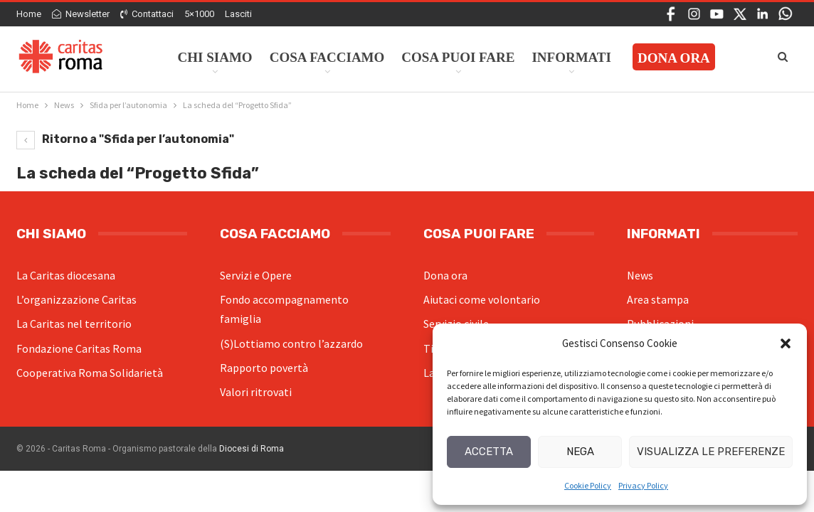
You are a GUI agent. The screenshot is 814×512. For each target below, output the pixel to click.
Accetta (489, 451)
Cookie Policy (587, 485)
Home (28, 14)
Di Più (649, 57)
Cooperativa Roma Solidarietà (89, 373)
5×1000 (199, 14)
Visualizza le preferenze (711, 451)
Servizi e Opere (256, 275)
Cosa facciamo (327, 57)
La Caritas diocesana (65, 275)
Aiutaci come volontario (481, 299)
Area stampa (658, 299)
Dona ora (445, 275)
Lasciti (238, 14)
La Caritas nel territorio (74, 323)
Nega (580, 451)
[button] (785, 343)
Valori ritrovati (256, 392)
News (640, 275)
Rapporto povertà (264, 368)
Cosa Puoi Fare (457, 57)
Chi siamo (215, 57)
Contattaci (147, 14)
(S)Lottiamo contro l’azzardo (291, 343)
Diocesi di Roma (251, 449)
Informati (571, 57)
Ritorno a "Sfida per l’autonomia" (125, 139)
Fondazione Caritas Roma (79, 348)
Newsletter (81, 14)
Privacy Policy (643, 485)
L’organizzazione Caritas (76, 299)
